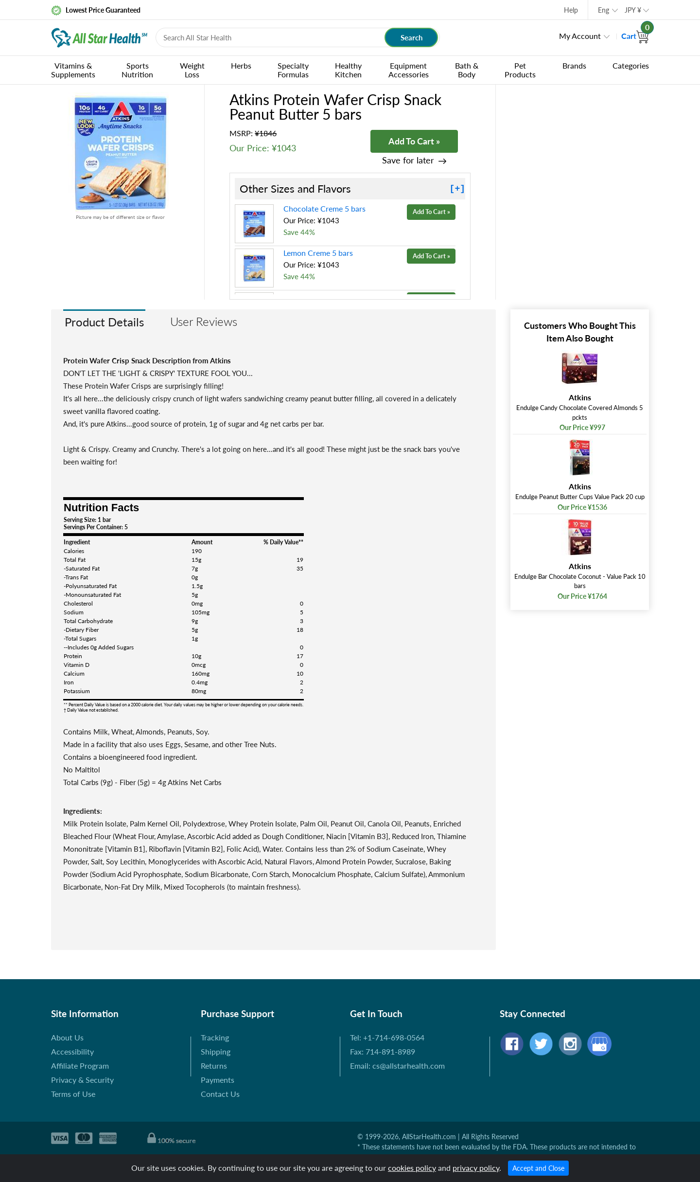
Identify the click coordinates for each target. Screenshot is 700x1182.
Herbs (241, 65)
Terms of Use (73, 1093)
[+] (457, 189)
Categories (630, 65)
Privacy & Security (82, 1079)
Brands (574, 65)
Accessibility (72, 1051)
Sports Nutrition (137, 70)
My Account (580, 35)
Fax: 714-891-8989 (382, 1051)
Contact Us (220, 1093)
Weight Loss (192, 70)
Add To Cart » (414, 141)
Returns (214, 1065)
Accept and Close (538, 1168)
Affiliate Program (80, 1065)
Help (571, 10)
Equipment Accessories (408, 70)
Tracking (215, 1037)
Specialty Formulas (293, 70)
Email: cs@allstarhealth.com (397, 1065)
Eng (603, 10)
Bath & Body (466, 70)
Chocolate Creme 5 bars (324, 208)
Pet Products (520, 70)
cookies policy (412, 1167)
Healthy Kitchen (348, 70)
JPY (633, 10)
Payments (217, 1079)
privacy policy (476, 1167)
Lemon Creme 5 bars (318, 252)
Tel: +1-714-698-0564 (387, 1037)
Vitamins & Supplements (73, 70)
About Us (67, 1037)
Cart (635, 35)
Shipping (215, 1051)
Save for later (408, 160)
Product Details (104, 322)
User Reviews (203, 321)
